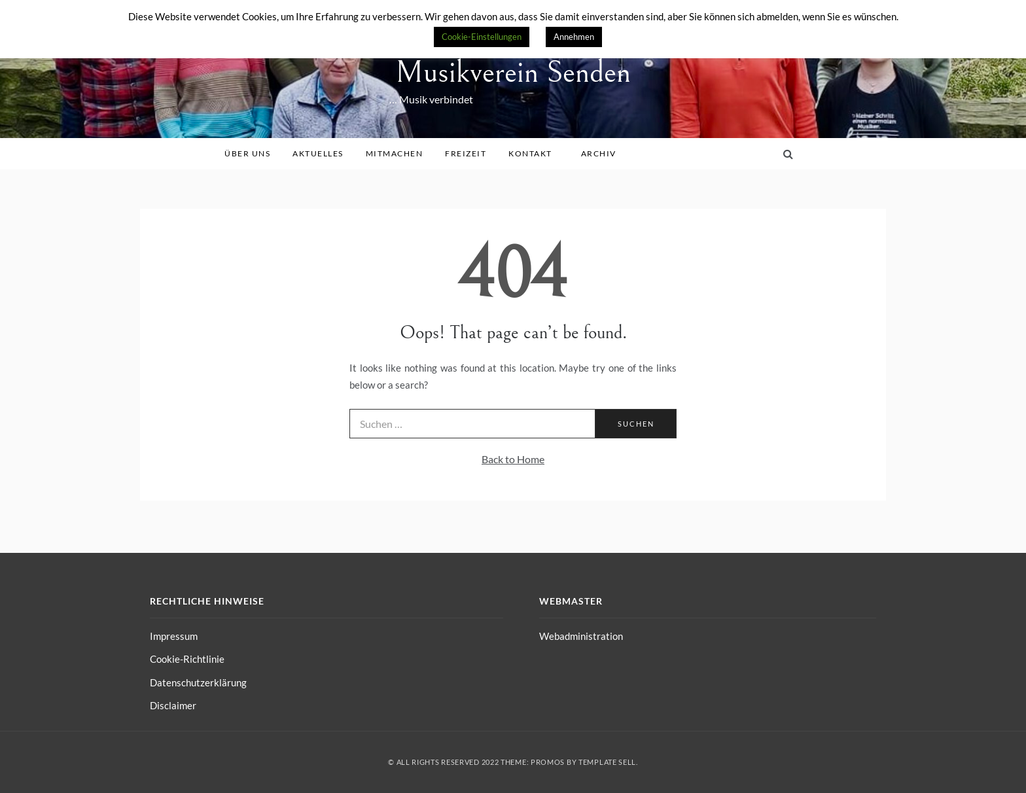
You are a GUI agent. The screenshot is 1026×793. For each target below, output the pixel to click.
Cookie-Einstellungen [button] (482, 36)
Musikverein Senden (513, 72)
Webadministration (581, 636)
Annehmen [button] (574, 36)
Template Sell (607, 762)
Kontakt (534, 153)
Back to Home (513, 459)
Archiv (603, 153)
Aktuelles (322, 153)
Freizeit (470, 153)
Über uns (251, 153)
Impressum (174, 636)
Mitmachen (399, 153)
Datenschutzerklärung (198, 682)
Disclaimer (173, 705)
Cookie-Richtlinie (187, 659)
